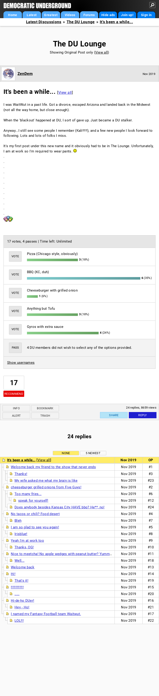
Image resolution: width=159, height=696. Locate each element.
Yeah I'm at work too (27, 540)
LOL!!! (19, 621)
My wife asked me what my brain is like (46, 480)
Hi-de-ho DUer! (22, 601)
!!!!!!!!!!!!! (17, 587)
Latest (32, 15)
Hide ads (108, 15)
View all (101, 52)
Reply (142, 415)
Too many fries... (28, 494)
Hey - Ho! (22, 607)
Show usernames (21, 363)
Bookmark (45, 408)
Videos (70, 15)
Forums (89, 15)
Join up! (127, 15)
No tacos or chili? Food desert (35, 514)
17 (14, 383)
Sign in (146, 15)
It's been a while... (116, 22)
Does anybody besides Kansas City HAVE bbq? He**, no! (60, 507)
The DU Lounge (81, 22)
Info (16, 408)
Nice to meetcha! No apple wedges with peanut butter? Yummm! (62, 554)
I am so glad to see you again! (35, 527)
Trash (45, 415)
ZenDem (25, 73)
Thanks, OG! (24, 547)
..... (17, 594)
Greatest (50, 15)
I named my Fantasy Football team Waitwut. (46, 614)
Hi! (13, 574)
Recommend (13, 393)
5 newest (93, 453)
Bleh (18, 520)
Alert (16, 415)
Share (114, 415)
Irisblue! (21, 534)
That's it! (21, 581)
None (66, 453)
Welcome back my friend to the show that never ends (53, 467)
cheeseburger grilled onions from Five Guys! (46, 487)
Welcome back (23, 567)
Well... (19, 561)
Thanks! (21, 474)
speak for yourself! (33, 500)
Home (12, 15)
